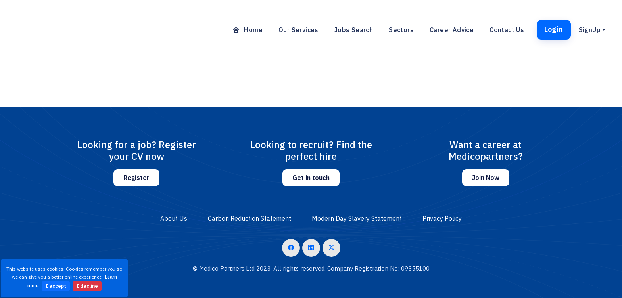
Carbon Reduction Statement (249, 218)
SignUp (590, 30)
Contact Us (507, 30)
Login (553, 29)
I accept (56, 286)
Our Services (298, 30)
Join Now (485, 177)
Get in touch (311, 177)
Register (136, 177)
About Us (173, 218)
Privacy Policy (442, 218)
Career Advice (452, 30)
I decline (87, 286)
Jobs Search (353, 30)
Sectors (401, 30)
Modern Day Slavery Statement (357, 218)
